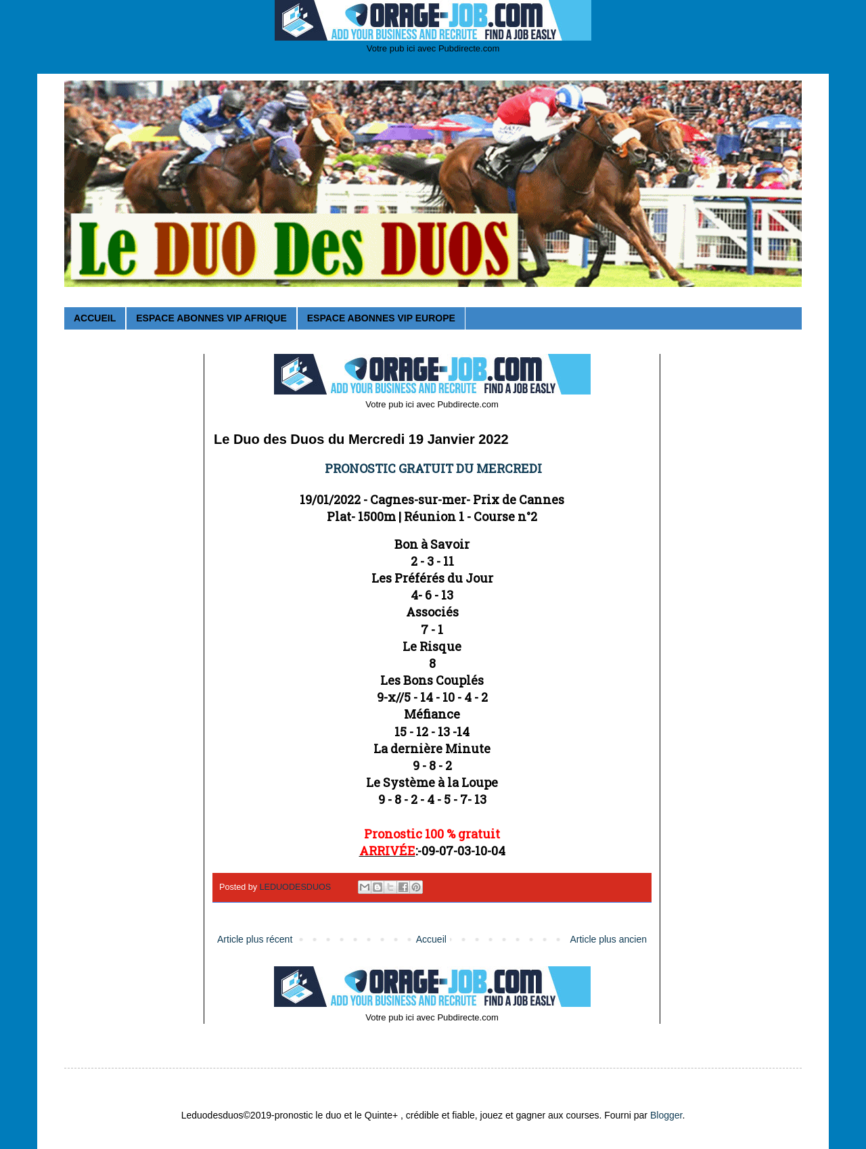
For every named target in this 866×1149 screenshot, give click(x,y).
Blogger (666, 1115)
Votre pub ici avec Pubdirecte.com (433, 48)
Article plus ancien (608, 939)
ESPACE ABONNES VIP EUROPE (381, 318)
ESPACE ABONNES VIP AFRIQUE (211, 318)
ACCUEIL (95, 318)
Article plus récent (254, 939)
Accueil (431, 939)
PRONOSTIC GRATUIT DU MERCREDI (433, 468)
